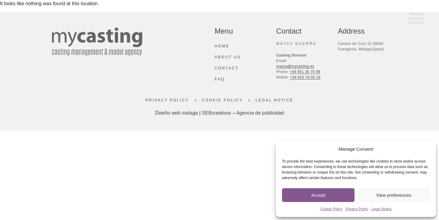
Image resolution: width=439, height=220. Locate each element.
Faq (220, 79)
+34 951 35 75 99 (305, 72)
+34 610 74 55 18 (305, 77)
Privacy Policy (356, 209)
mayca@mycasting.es (295, 66)
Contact (227, 68)
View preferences (393, 195)
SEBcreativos (216, 113)
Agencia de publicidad (260, 113)
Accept (318, 195)
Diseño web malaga (176, 113)
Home (222, 46)
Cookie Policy (331, 209)
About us (228, 57)
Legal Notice (381, 209)
